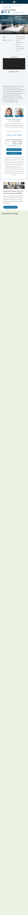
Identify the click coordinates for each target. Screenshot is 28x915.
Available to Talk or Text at (14, 131)
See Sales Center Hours (14, 145)
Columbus (12, 6)
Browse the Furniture (10, 207)
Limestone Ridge (8, 10)
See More (18, 50)
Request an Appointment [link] (14, 149)
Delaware (19, 6)
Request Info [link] (14, 153)
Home (2, 6)
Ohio (7, 6)
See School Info (8, 40)
